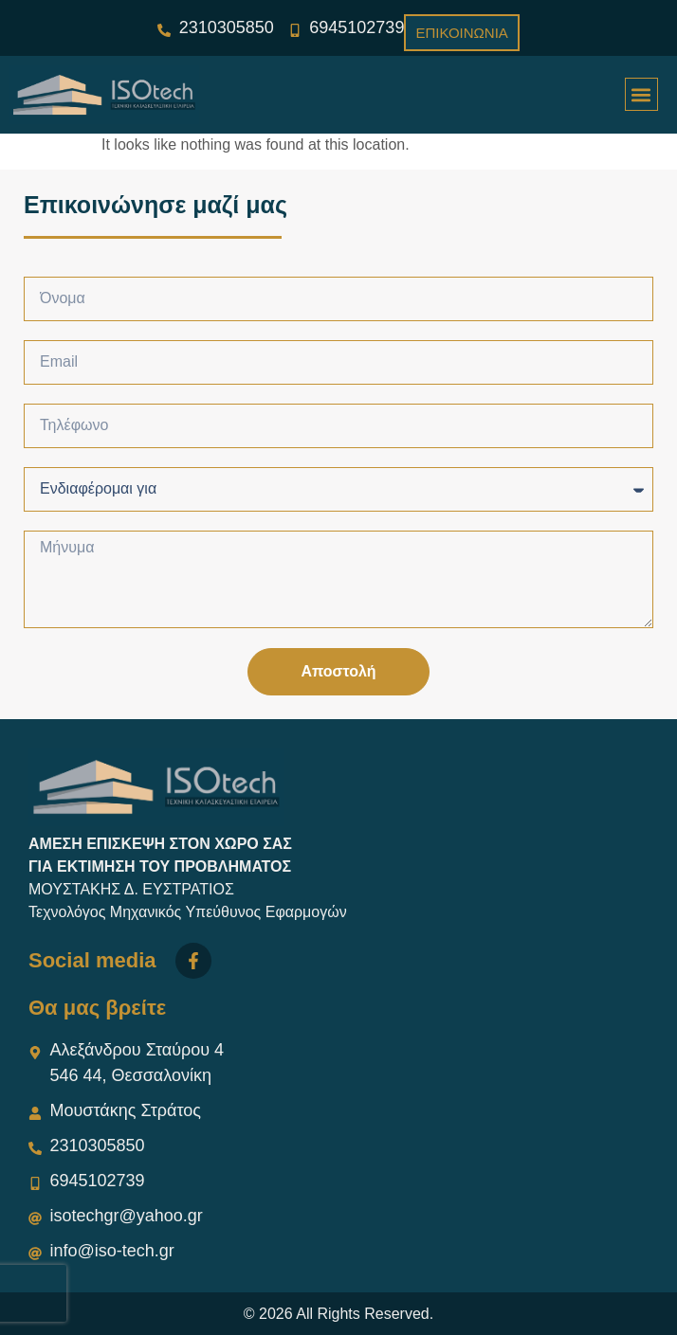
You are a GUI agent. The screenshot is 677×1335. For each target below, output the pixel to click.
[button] (641, 94)
